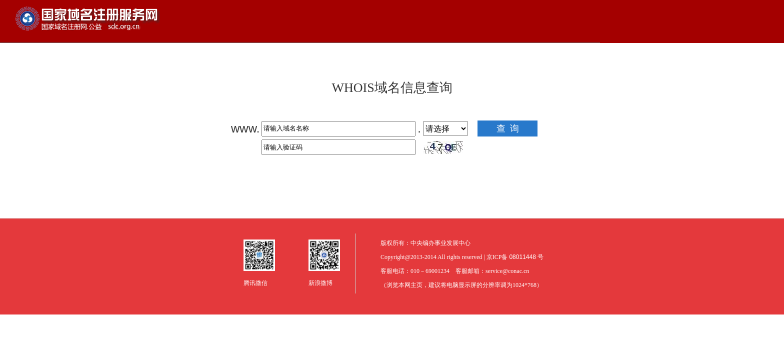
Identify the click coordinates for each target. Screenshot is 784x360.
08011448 (523, 257)
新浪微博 (320, 283)
